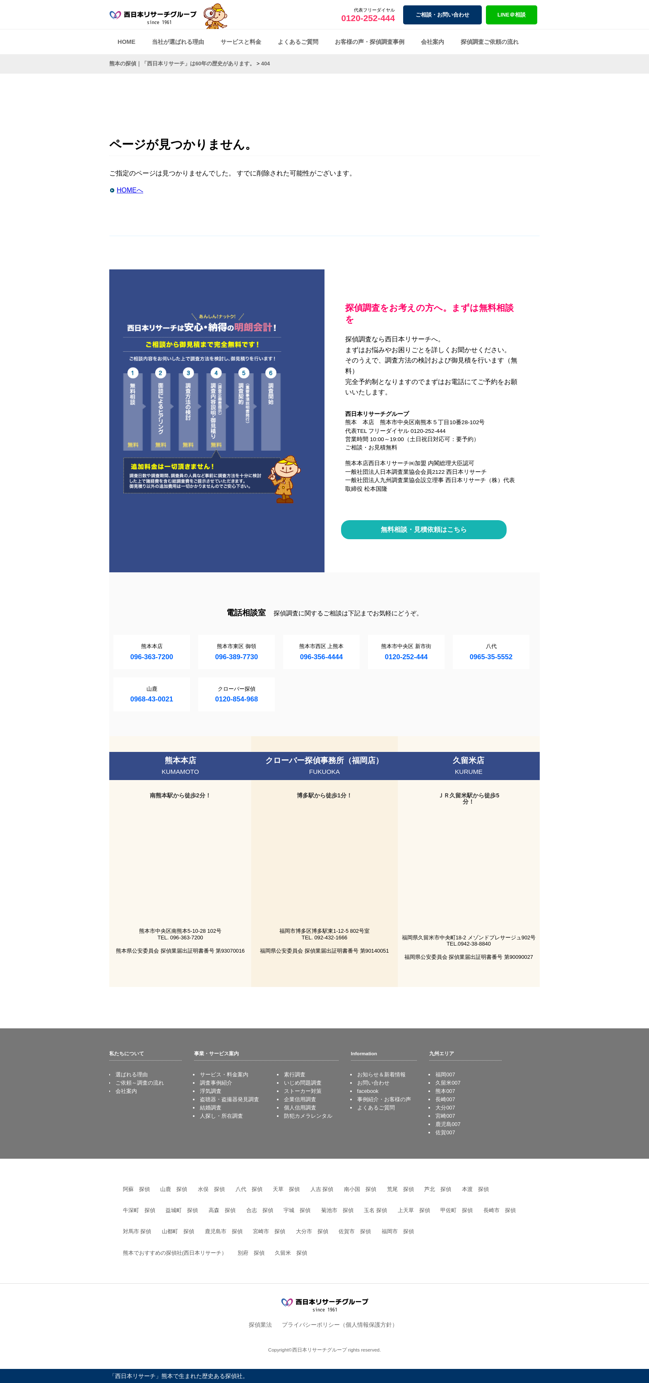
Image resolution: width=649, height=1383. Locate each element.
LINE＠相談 (512, 15)
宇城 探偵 (297, 1210)
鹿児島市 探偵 (224, 1231)
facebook (368, 1091)
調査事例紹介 (216, 1083)
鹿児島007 (447, 1124)
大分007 (445, 1107)
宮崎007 (445, 1116)
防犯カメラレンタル (308, 1116)
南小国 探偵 (360, 1189)
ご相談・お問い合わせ (442, 15)
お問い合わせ (373, 1083)
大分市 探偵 (312, 1231)
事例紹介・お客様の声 (384, 1099)
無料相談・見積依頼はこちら (424, 529)
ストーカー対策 (303, 1091)
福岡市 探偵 (398, 1231)
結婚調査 (210, 1107)
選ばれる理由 (131, 1074)
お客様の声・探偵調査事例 (369, 41)
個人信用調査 (300, 1107)
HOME (126, 41)
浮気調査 (210, 1091)
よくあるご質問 (298, 41)
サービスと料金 (241, 41)
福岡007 (445, 1074)
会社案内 (432, 41)
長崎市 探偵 (499, 1210)
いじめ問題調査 (303, 1083)
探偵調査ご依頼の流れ (490, 41)
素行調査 (294, 1074)
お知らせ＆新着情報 (381, 1074)
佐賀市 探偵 (355, 1231)
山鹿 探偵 (173, 1189)
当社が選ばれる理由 (178, 41)
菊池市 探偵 (337, 1210)
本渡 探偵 (475, 1189)
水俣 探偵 (211, 1189)
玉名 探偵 (375, 1210)
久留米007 (447, 1083)
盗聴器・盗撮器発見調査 (229, 1099)
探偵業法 (260, 1324)
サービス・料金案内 (224, 1074)
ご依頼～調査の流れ (139, 1083)
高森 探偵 (222, 1210)
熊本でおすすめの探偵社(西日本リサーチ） (175, 1253)
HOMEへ (130, 190)
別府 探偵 (251, 1253)
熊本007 (445, 1091)
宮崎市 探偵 (269, 1231)
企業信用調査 (300, 1099)
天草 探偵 (286, 1189)
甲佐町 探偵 (456, 1210)
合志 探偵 (259, 1210)
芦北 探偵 (437, 1189)
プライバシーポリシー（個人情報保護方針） (340, 1324)
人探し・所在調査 (221, 1116)
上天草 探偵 (414, 1210)
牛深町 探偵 (139, 1210)
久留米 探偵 (291, 1253)
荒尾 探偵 (400, 1189)
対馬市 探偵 (137, 1231)
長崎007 (445, 1099)
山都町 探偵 (178, 1231)
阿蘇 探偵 (136, 1189)
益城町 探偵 (182, 1210)
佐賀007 (445, 1132)
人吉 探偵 (322, 1189)
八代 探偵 (249, 1189)
